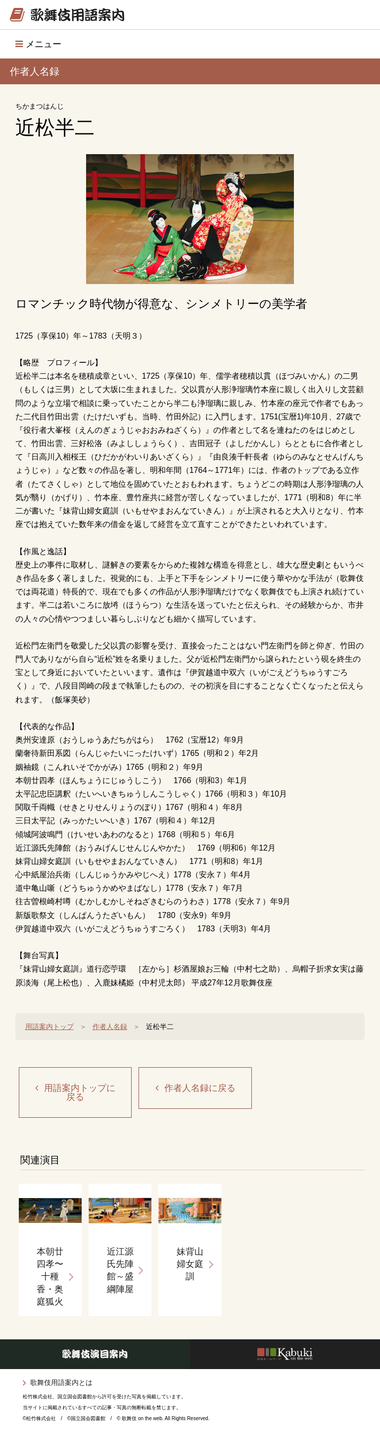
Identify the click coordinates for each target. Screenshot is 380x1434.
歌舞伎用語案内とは (61, 1382)
